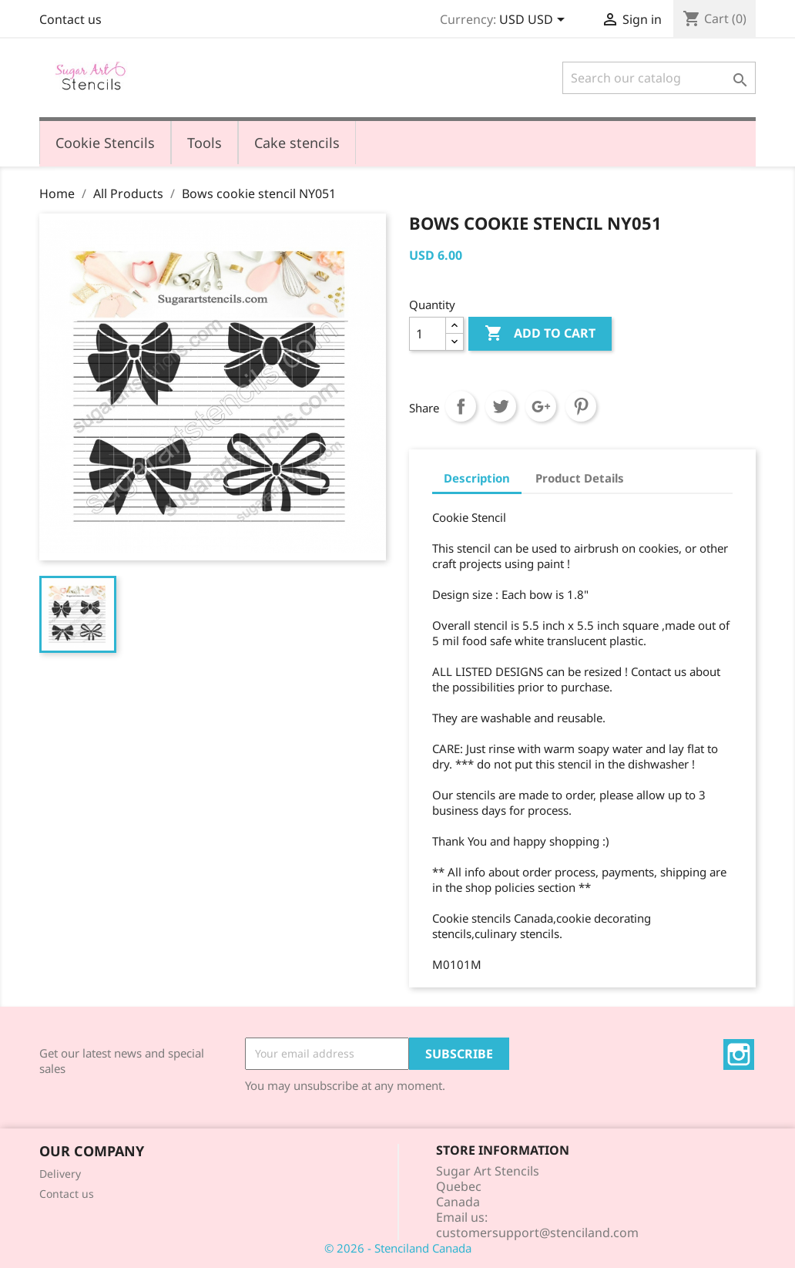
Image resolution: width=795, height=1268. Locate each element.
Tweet (500, 406)
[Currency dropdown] (534, 21)
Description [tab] (477, 478)
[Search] (659, 78)
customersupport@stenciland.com (537, 1232)
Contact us (70, 19)
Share (460, 406)
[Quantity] (427, 334)
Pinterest (580, 406)
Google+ (540, 406)
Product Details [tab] (579, 478)
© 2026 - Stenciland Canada (397, 1248)
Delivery (60, 1173)
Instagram (738, 1054)
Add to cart (540, 334)
